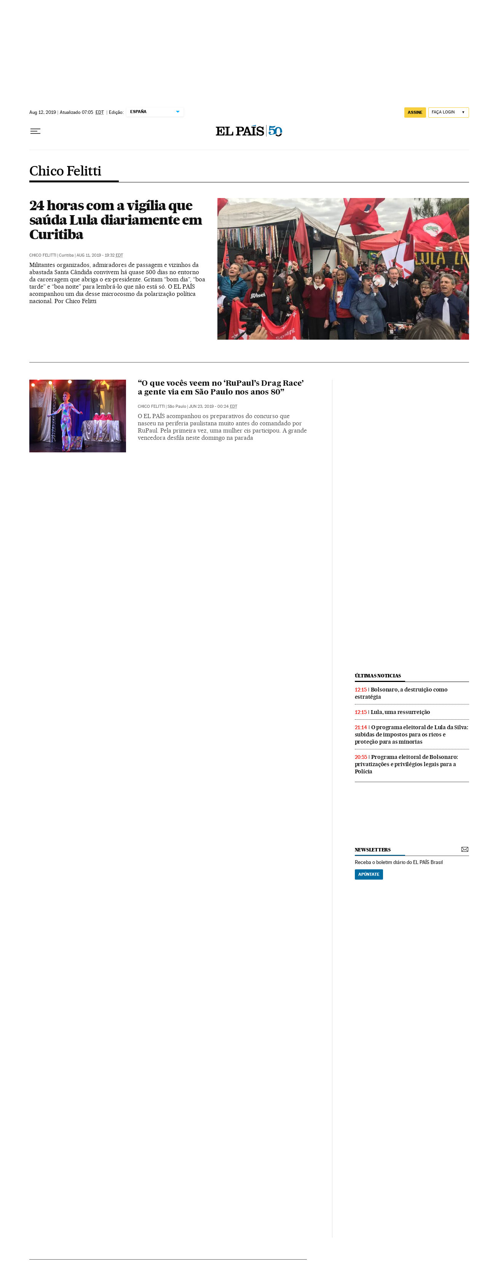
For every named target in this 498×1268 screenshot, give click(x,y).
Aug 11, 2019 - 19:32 (100, 255)
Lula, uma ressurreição (401, 712)
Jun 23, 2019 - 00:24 (213, 406)
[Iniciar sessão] (448, 112)
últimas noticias (378, 676)
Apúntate (369, 874)
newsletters (373, 850)
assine (415, 112)
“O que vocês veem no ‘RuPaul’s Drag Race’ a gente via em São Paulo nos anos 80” (221, 388)
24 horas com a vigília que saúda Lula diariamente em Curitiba (115, 220)
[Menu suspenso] (35, 131)
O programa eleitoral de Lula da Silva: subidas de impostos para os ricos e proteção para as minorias (411, 734)
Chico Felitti (65, 171)
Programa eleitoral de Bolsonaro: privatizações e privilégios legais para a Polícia (406, 764)
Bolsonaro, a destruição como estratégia (401, 693)
